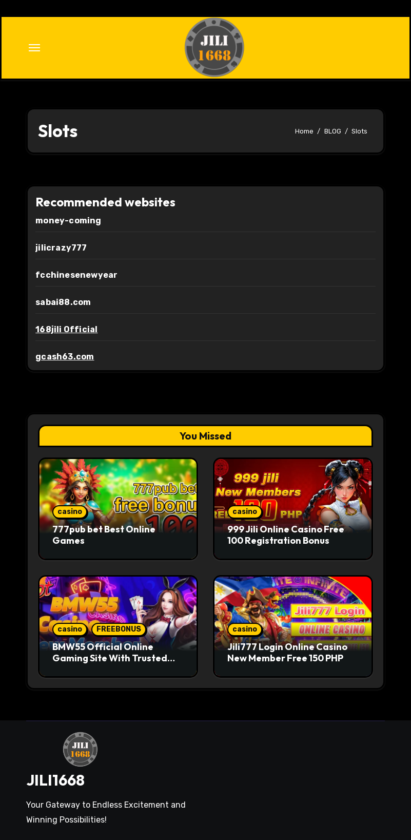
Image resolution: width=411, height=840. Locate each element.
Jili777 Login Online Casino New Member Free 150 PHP (287, 652)
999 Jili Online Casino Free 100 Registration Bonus (285, 534)
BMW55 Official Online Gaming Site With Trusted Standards (109, 658)
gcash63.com (64, 356)
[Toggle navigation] (34, 48)
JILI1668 (55, 780)
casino (69, 511)
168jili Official (66, 329)
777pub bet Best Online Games (103, 534)
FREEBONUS (118, 629)
